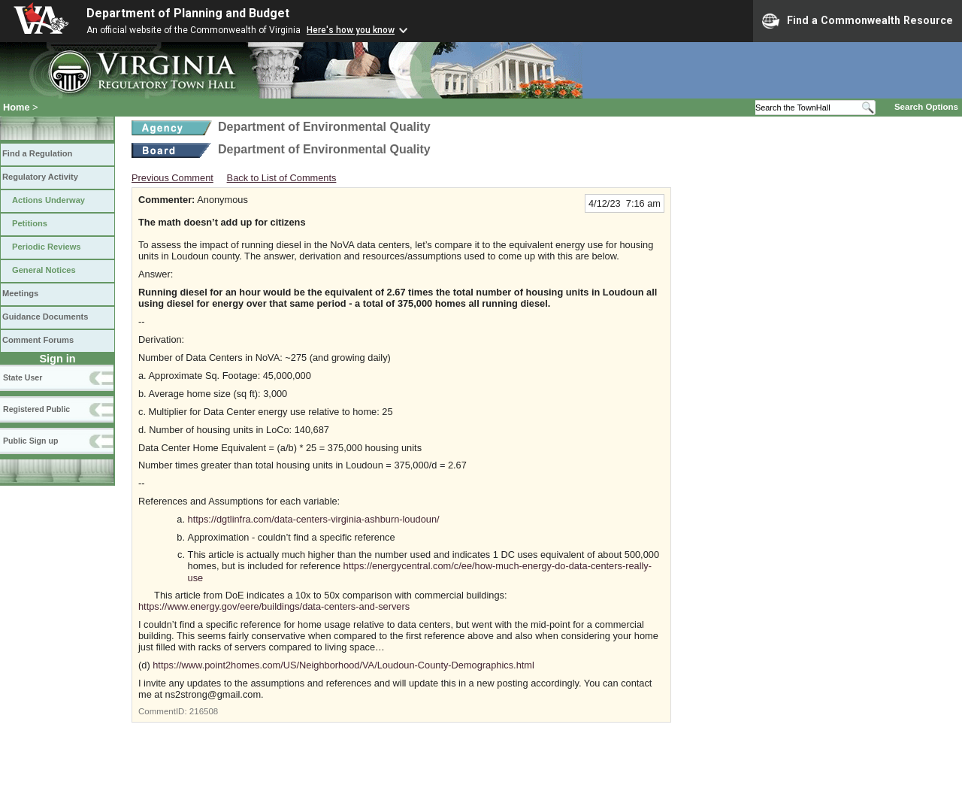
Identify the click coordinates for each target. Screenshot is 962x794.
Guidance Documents (45, 316)
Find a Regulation (37, 153)
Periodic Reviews (46, 246)
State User (22, 377)
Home (16, 107)
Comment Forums (38, 339)
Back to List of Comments (282, 177)
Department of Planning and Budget (187, 13)
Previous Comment (172, 177)
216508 (203, 711)
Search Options (926, 106)
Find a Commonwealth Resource (857, 21)
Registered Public (36, 409)
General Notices (44, 269)
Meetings (20, 293)
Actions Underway (48, 200)
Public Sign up (30, 440)
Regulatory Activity (40, 176)
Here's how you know (351, 30)
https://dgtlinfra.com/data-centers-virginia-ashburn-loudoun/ (314, 519)
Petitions (29, 223)
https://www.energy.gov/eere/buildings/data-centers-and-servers (274, 606)
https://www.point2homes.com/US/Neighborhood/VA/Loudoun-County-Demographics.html (343, 665)
